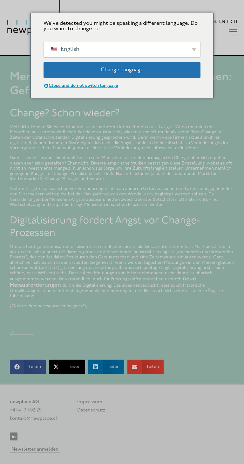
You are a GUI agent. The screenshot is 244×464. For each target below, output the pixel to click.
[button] (28, 367)
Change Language (122, 70)
